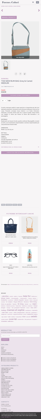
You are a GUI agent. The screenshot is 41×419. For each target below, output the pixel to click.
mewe (10, 308)
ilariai (26, 300)
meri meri (5, 308)
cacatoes (10, 296)
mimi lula (28, 308)
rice (23, 313)
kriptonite (18, 302)
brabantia (4, 296)
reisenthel (18, 312)
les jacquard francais (18, 303)
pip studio (4, 312)
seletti (34, 312)
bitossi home (5, 294)
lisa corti (33, 303)
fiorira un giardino (6, 300)
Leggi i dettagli (5, 417)
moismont (34, 308)
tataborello (21, 315)
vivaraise (4, 317)
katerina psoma (11, 302)
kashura (3, 302)
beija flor (27, 292)
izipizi (34, 300)
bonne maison (32, 294)
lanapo (8, 303)
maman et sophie (16, 306)
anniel (11, 292)
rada (9, 312)
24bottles (5, 292)
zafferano (10, 317)
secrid (28, 313)
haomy (14, 300)
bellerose (34, 292)
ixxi (30, 300)
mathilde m (28, 306)
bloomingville (14, 294)
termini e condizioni (6, 349)
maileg (3, 306)
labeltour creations (27, 302)
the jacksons (28, 315)
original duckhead (17, 310)
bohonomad (23, 294)
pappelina (30, 310)
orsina (24, 310)
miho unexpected (19, 308)
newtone (9, 310)
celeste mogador (19, 296)
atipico (16, 292)
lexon (27, 303)
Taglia (6, 98)
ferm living (33, 298)
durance (26, 298)
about (2, 343)
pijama (35, 310)
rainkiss (13, 312)
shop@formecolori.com (6, 409)
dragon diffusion (18, 298)
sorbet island (4, 315)
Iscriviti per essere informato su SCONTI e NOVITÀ (20, 327)
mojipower (4, 310)
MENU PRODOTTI (9, 17)
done (31, 296)
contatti (3, 347)
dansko (27, 296)
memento (34, 306)
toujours (34, 315)
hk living (20, 300)
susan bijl (13, 315)
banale (20, 292)
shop (2, 344)
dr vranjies (9, 298)
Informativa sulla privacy (7, 350)
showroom (3, 346)
